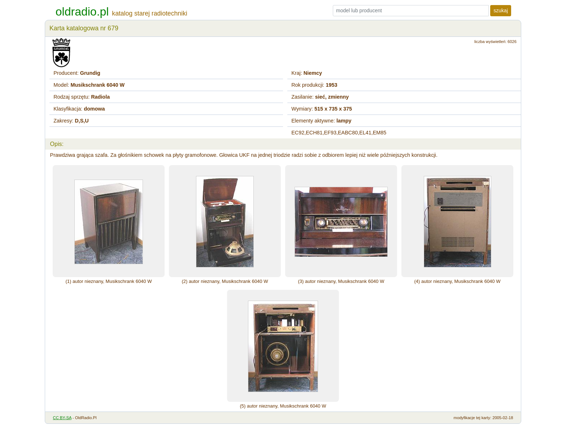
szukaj (500, 10)
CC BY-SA (62, 418)
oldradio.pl (82, 11)
